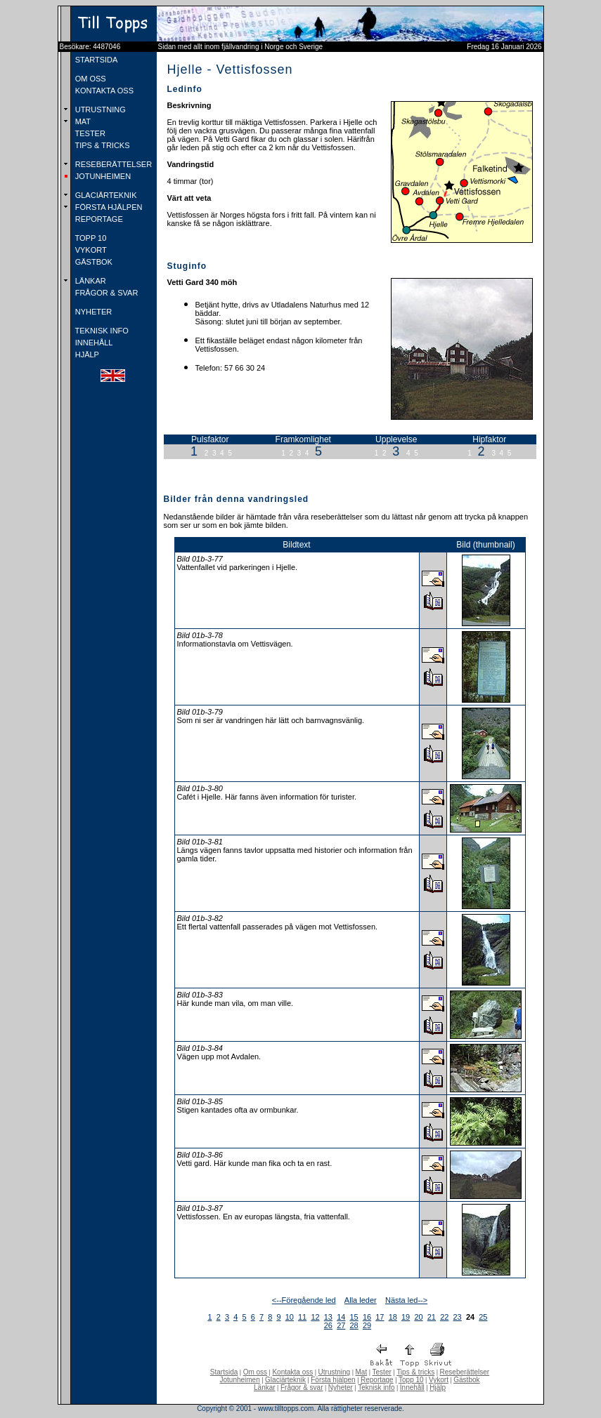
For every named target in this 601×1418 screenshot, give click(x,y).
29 (367, 1325)
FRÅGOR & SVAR (105, 293)
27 (341, 1325)
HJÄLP (86, 354)
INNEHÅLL (93, 342)
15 (354, 1317)
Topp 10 (411, 1380)
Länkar (265, 1387)
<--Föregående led (304, 1300)
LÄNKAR (89, 281)
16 (367, 1317)
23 (457, 1317)
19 (405, 1317)
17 (379, 1317)
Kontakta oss (292, 1372)
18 (393, 1317)
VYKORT (90, 250)
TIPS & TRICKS (101, 145)
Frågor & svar (301, 1387)
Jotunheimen (239, 1380)
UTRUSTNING (99, 109)
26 (328, 1325)
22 (444, 1317)
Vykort (438, 1380)
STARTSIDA (95, 59)
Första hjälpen (333, 1380)
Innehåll (412, 1387)
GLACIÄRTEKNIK (105, 195)
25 (483, 1317)
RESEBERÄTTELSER (112, 164)
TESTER (89, 133)
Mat (362, 1372)
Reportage (377, 1380)
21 (431, 1317)
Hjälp (437, 1387)
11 (302, 1317)
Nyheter (340, 1387)
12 (315, 1317)
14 (341, 1317)
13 (328, 1317)
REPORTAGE (98, 219)
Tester (382, 1372)
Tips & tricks (415, 1372)
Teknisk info (376, 1387)
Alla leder (360, 1300)
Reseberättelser (465, 1372)
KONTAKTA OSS (103, 90)
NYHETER (92, 311)
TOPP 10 (90, 238)
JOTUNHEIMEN (102, 176)
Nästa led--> (406, 1300)
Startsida (224, 1372)
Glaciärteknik (285, 1380)
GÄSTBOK (92, 262)
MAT (82, 121)
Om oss (255, 1372)
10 (289, 1317)
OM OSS (89, 78)
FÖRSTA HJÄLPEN (108, 207)
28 (354, 1325)
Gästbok (466, 1380)
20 (418, 1317)
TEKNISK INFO (101, 330)
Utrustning (334, 1372)
